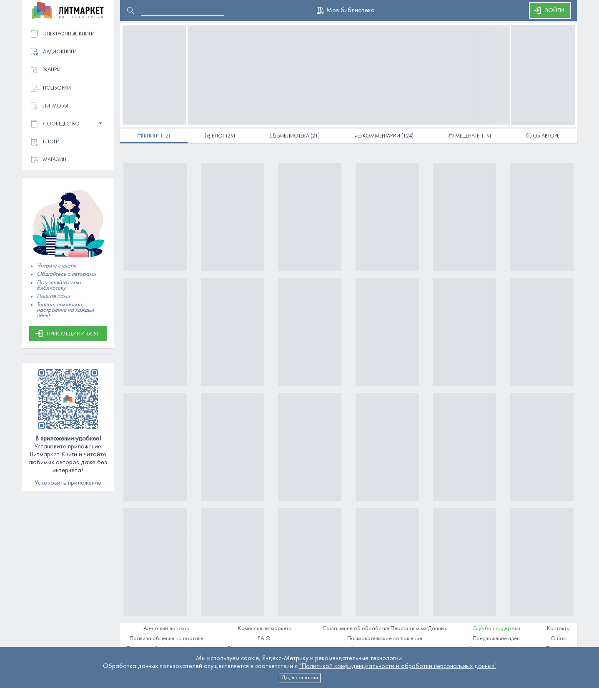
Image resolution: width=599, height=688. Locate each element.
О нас (558, 638)
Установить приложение (68, 483)
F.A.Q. (265, 638)
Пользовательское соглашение (384, 638)
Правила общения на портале (166, 638)
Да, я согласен (299, 677)
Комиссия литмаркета (265, 628)
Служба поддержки (496, 628)
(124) (384, 137)
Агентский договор (166, 628)
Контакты (558, 628)
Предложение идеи (496, 638)
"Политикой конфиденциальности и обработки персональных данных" (397, 666)
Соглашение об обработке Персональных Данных (385, 628)
